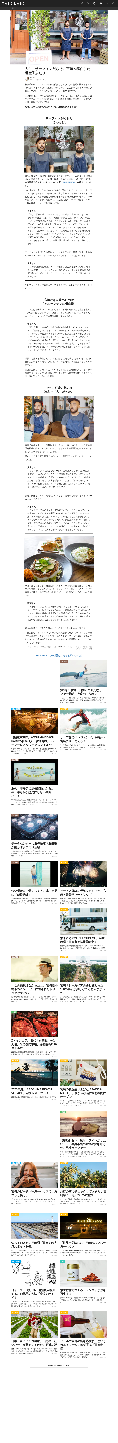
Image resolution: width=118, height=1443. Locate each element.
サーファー (70, 647)
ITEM (62, 1262)
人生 (55, 647)
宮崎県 (90, 649)
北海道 (86, 647)
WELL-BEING (16, 709)
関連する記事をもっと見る (59, 1366)
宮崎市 (84, 649)
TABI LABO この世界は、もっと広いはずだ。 (59, 656)
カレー (31, 647)
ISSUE (14, 1012)
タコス (36, 647)
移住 (91, 647)
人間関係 (43, 647)
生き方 (49, 647)
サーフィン (79, 647)
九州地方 (78, 649)
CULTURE (64, 662)
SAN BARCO (69, 183)
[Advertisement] (59, 1411)
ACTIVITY (64, 709)
